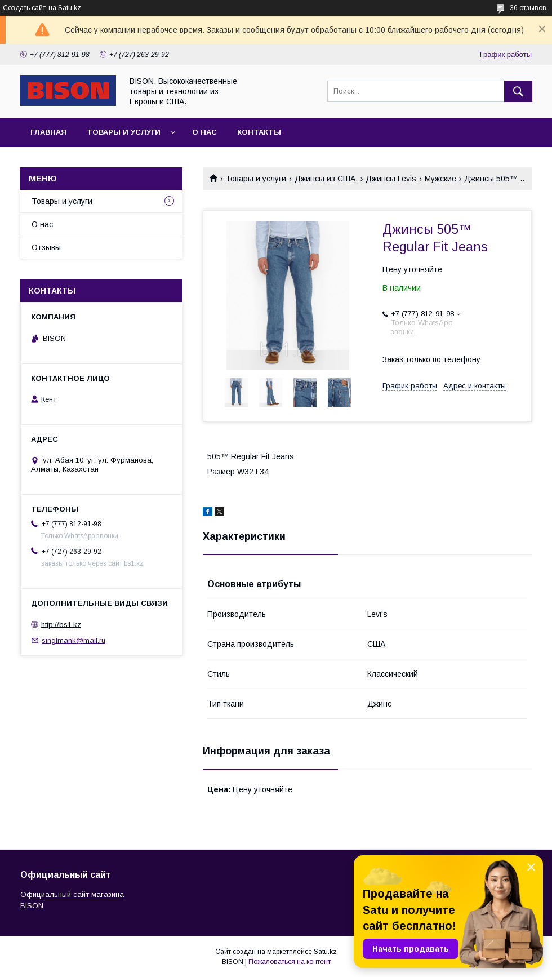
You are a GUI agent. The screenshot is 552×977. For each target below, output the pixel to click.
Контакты (259, 132)
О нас (204, 132)
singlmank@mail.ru (73, 640)
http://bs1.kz (61, 624)
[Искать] (518, 91)
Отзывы (46, 247)
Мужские (440, 178)
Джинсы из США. (326, 178)
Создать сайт (24, 8)
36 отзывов (528, 8)
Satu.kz (325, 952)
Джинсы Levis (391, 178)
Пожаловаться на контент (289, 962)
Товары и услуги (124, 132)
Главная (48, 132)
